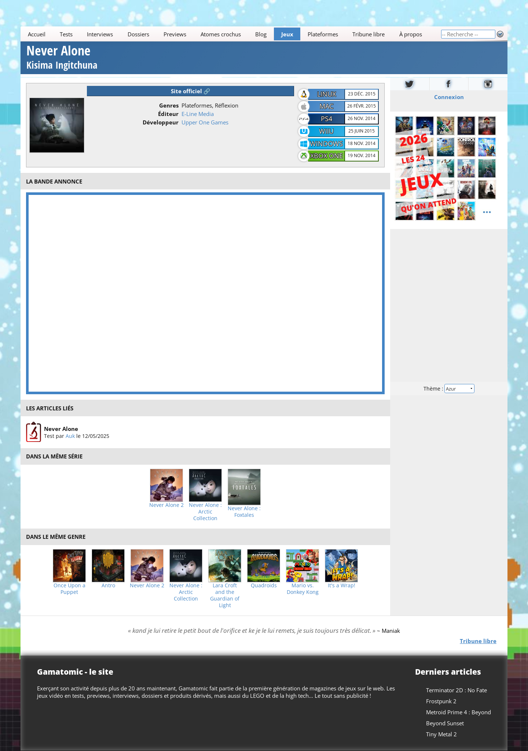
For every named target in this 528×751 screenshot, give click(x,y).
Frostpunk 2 (441, 701)
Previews (175, 34)
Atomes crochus (221, 34)
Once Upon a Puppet (69, 588)
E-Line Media (198, 113)
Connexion (449, 96)
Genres (169, 105)
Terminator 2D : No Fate (456, 690)
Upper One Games (205, 122)
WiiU (326, 131)
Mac (326, 106)
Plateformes (323, 34)
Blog (261, 34)
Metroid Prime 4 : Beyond (458, 712)
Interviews (100, 34)
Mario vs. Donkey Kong (303, 588)
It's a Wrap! (341, 585)
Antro (108, 585)
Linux (326, 94)
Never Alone (62, 58)
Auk (70, 435)
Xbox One (326, 155)
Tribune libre (368, 34)
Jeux (287, 34)
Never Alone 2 (166, 505)
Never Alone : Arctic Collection (205, 512)
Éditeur (168, 113)
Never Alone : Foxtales (244, 511)
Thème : (448, 388)
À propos (410, 34)
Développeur (161, 122)
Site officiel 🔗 (190, 91)
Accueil (36, 34)
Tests (66, 34)
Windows (326, 143)
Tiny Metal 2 (441, 734)
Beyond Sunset (445, 723)
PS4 (326, 118)
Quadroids (264, 585)
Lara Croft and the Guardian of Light (224, 595)
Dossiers (138, 34)
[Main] (231, 34)
